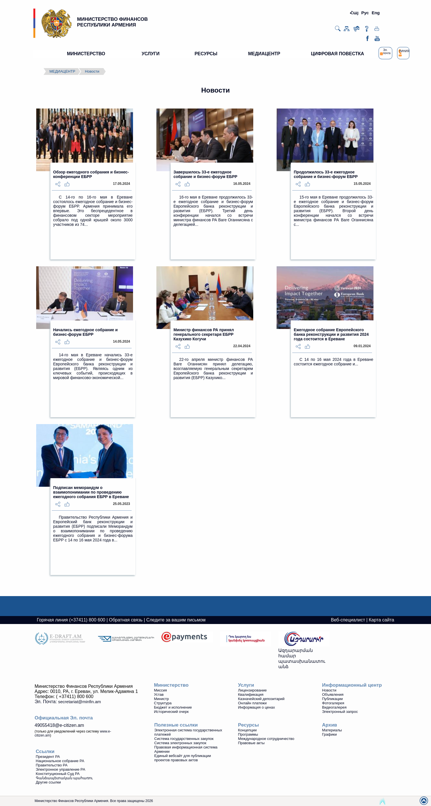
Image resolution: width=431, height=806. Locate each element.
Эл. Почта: (68, 701)
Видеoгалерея (334, 707)
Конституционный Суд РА (58, 774)
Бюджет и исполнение (173, 707)
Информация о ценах (256, 707)
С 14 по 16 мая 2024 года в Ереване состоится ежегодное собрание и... (333, 361)
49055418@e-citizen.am (59, 725)
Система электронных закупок (180, 743)
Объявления (333, 694)
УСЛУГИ (151, 53)
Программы (248, 734)
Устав (159, 694)
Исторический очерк (171, 711)
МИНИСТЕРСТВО (86, 53)
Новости (92, 71)
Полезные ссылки (176, 725)
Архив (329, 725)
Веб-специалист (348, 619)
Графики (329, 734)
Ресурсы (248, 725)
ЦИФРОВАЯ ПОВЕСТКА (337, 53)
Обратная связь (126, 619)
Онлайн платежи (252, 703)
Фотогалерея (333, 703)
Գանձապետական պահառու (64, 778)
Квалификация (250, 694)
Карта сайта (381, 619)
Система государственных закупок (184, 739)
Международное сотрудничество (266, 739)
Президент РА (48, 756)
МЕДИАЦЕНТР (264, 53)
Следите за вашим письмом (175, 619)
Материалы (332, 730)
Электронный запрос (340, 711)
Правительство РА (52, 765)
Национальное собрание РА (60, 761)
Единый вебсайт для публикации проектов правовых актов (182, 758)
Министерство (171, 685)
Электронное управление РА (60, 769)
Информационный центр (352, 685)
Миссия (160, 690)
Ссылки (45, 751)
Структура (163, 703)
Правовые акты (251, 743)
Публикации (332, 699)
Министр (161, 699)
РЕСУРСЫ (206, 53)
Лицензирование (252, 690)
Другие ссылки (48, 782)
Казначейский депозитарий (261, 699)
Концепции (247, 730)
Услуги (246, 685)
